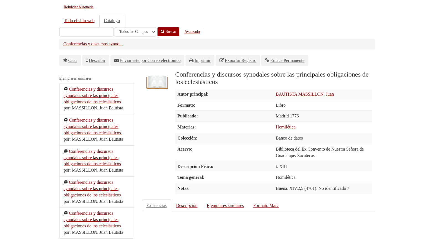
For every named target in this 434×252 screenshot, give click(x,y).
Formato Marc (266, 205)
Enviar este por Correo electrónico (150, 60)
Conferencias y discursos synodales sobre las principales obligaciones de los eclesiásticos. (93, 126)
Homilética (286, 127)
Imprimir (203, 60)
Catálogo (112, 20)
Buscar (168, 32)
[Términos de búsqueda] (86, 31)
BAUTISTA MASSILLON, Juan (305, 94)
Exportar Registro (240, 60)
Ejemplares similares (225, 205)
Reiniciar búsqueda (79, 7)
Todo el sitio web (79, 20)
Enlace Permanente (287, 60)
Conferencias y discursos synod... (93, 43)
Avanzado (192, 32)
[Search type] (135, 31)
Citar (72, 60)
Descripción (186, 205)
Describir (97, 60)
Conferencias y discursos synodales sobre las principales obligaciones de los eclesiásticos (92, 95)
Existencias (156, 205)
